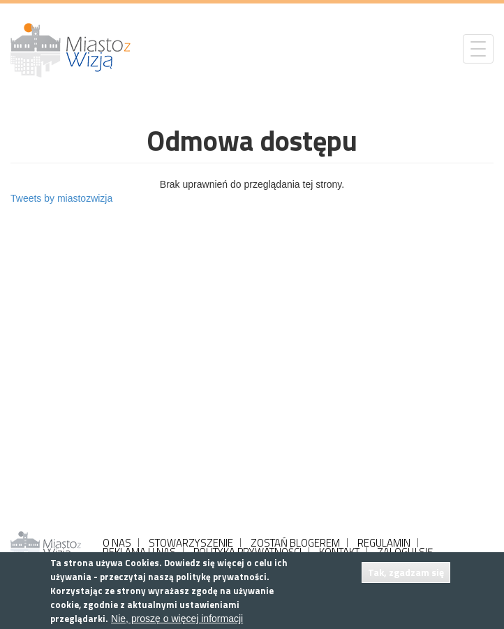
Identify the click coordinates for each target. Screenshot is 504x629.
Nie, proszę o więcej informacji (177, 618)
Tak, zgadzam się (406, 572)
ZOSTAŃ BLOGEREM (295, 542)
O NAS (117, 542)
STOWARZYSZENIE (191, 542)
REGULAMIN (383, 542)
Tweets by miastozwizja (61, 198)
